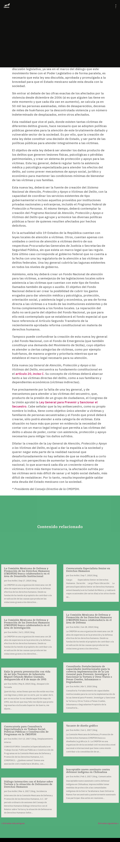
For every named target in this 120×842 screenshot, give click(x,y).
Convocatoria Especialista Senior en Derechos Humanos (88, 569)
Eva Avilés (12, 580)
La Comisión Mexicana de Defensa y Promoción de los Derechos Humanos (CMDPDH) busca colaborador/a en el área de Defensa (89, 619)
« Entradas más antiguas (13, 823)
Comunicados (104, 776)
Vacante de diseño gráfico (82, 725)
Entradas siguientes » (108, 823)
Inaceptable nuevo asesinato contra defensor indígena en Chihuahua (88, 770)
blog (34, 580)
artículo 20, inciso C (30, 374)
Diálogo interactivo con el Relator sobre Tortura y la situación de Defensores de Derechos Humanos (28, 784)
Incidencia (41, 791)
